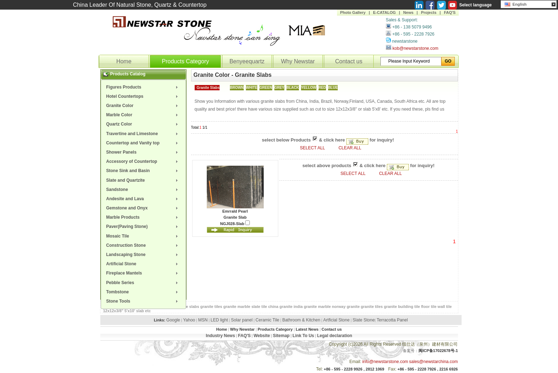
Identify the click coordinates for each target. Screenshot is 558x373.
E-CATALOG (384, 12)
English (516, 3)
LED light (219, 320)
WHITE (251, 88)
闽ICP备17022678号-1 (438, 350)
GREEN (265, 88)
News (408, 12)
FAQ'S (450, 12)
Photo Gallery (353, 12)
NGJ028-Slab (235, 223)
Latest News (307, 329)
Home (124, 61)
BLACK (292, 88)
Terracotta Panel (392, 320)
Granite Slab (235, 217)
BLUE (333, 88)
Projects (428, 12)
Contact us (348, 61)
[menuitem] (143, 87)
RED (322, 88)
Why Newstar (298, 61)
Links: (159, 320)
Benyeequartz (247, 61)
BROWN (237, 88)
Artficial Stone (336, 320)
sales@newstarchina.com (433, 361)
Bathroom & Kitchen (301, 320)
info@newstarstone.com (385, 361)
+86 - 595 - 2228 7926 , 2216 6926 (428, 369)
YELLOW (308, 88)
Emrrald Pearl (235, 211)
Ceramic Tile (267, 320)
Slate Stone (364, 320)
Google (173, 320)
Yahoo (189, 320)
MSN (203, 320)
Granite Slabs (208, 88)
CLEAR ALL (349, 147)
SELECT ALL (313, 147)
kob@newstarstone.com (415, 48)
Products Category (185, 61)
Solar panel (242, 320)
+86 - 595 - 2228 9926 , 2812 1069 (354, 369)
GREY (279, 88)
